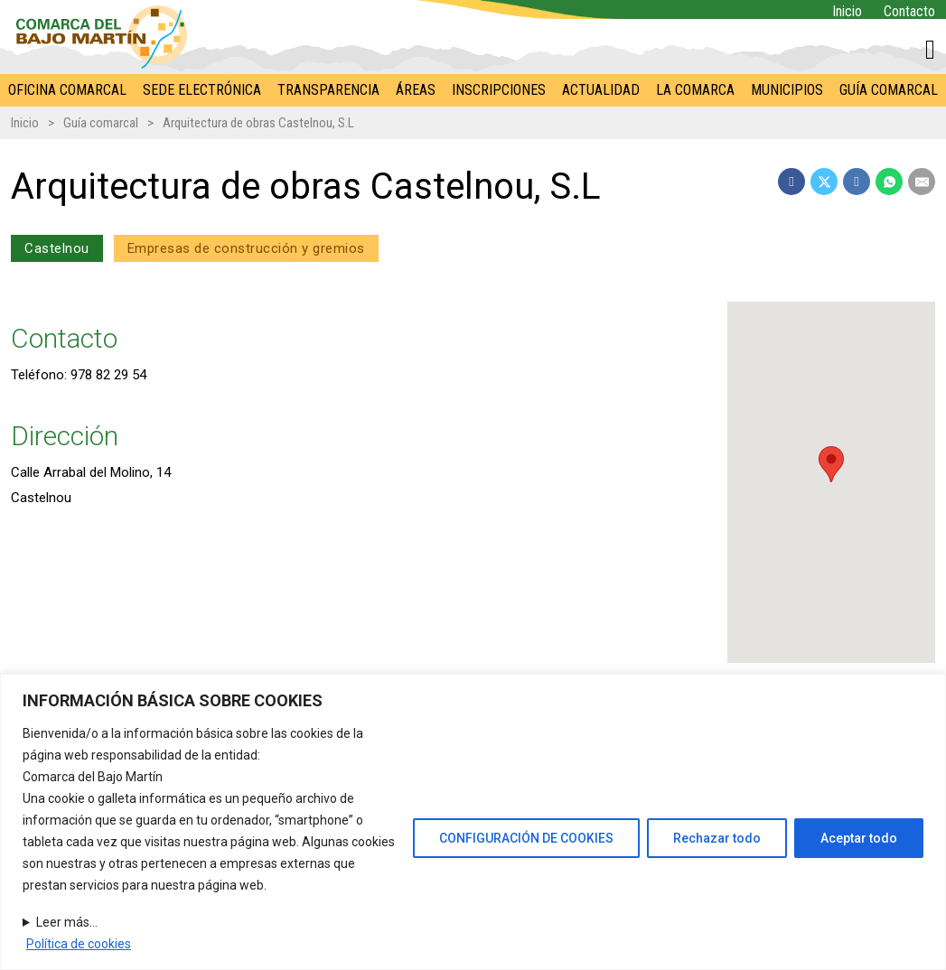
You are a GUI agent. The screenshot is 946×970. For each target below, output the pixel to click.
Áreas (416, 89)
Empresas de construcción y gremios (246, 248)
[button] (832, 464)
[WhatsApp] (889, 181)
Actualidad (601, 89)
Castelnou (56, 248)
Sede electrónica (202, 89)
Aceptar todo (858, 838)
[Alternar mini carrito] (930, 49)
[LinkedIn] (856, 181)
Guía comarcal (888, 89)
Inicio (847, 11)
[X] (824, 181)
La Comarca (695, 89)
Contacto (909, 11)
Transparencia (328, 89)
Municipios (787, 89)
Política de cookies (78, 944)
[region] (473, 822)
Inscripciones (499, 89)
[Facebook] (791, 181)
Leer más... (67, 922)
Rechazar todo (717, 838)
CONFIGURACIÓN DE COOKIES (526, 838)
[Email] (921, 181)
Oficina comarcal (67, 89)
